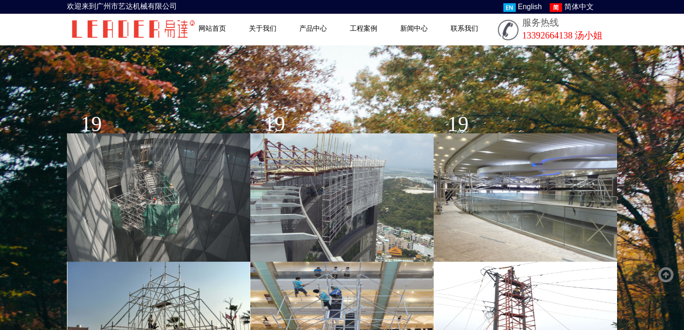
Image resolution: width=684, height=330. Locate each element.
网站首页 (212, 28)
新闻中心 (414, 28)
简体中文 (572, 7)
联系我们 (464, 28)
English (522, 7)
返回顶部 (666, 275)
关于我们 (262, 28)
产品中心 (313, 28)
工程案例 (363, 28)
